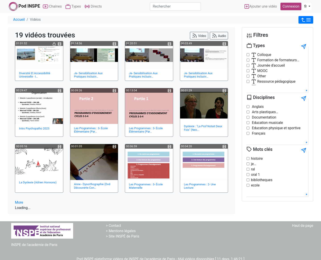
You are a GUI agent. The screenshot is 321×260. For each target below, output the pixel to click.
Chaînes (52, 6)
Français (258, 133)
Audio (219, 35)
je (252, 164)
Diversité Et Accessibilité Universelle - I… (34, 75)
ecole (255, 185)
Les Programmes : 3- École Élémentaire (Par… (91, 130)
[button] (305, 20)
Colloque (261, 54)
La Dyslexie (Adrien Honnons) (38, 182)
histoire (257, 158)
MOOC (259, 71)
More (19, 202)
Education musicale (267, 123)
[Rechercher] (175, 6)
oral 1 (255, 174)
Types (73, 6)
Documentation (263, 117)
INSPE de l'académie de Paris (34, 245)
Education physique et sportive (275, 128)
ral (253, 169)
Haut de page (302, 225)
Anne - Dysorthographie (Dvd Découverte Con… (92, 185)
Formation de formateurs (274, 60)
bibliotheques (261, 180)
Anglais (257, 106)
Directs (93, 6)
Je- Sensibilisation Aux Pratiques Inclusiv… (88, 75)
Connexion (290, 6)
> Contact (113, 225)
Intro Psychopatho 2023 (34, 128)
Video (199, 35)
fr (306, 6)
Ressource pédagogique (273, 81)
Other (258, 76)
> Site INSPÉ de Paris (122, 236)
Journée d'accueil (268, 65)
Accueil (19, 19)
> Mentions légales (121, 231)
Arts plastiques (263, 112)
